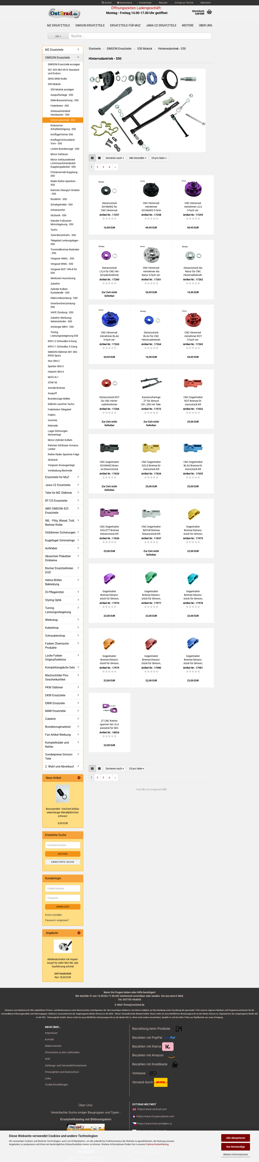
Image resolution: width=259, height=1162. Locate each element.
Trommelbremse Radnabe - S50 (65, 251)
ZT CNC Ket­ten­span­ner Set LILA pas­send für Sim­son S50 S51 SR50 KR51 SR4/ (109, 724)
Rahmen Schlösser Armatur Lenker (63, 447)
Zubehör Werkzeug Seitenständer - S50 (61, 319)
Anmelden (62, 907)
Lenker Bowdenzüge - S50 (65, 148)
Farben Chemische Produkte (57, 645)
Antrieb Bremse (56, 387)
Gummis (52, 420)
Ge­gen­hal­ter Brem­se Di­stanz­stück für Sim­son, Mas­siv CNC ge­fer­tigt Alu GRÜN (151, 595)
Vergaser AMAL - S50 (62, 258)
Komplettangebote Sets (60, 667)
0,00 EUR (63, 823)
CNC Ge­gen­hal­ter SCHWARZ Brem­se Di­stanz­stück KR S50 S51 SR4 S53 (109, 465)
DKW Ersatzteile (55, 695)
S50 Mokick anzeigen (62, 89)
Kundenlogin (144, 2)
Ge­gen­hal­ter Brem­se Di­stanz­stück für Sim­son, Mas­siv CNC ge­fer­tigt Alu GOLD (109, 660)
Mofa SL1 (53, 377)
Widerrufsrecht (53, 1045)
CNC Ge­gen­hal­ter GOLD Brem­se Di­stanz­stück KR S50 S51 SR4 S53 (151, 465)
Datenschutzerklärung (157, 1144)
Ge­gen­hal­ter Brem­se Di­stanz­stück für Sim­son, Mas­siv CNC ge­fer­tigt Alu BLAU (193, 660)
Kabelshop (52, 627)
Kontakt (49, 1039)
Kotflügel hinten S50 (62, 134)
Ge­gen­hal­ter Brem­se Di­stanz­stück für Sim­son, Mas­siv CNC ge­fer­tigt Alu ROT (151, 660)
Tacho (54, 229)
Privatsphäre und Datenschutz (62, 1072)
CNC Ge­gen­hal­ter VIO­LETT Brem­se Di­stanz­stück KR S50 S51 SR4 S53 (109, 530)
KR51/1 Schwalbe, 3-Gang (62, 346)
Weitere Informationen (235, 1154)
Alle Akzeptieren (235, 1137)
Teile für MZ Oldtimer (58, 492)
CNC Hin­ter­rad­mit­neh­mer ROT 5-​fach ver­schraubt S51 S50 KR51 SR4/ (193, 336)
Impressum (51, 1033)
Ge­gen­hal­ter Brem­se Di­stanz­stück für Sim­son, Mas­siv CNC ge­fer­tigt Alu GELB (193, 530)
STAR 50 (52, 382)
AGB (47, 1058)
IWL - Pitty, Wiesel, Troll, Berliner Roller (60, 522)
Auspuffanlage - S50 (62, 94)
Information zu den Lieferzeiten (62, 1052)
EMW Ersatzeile (55, 703)
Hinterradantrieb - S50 (63, 120)
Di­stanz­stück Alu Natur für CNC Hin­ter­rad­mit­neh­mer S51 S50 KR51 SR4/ (193, 271)
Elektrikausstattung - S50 (65, 100)
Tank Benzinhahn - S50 (63, 235)
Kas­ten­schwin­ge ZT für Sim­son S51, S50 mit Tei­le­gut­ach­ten (151, 401)
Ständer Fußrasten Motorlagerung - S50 (62, 222)
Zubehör (55, 283)
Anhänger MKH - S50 (62, 326)
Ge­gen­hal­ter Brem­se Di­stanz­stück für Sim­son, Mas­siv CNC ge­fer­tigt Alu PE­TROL (193, 595)
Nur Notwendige (235, 1146)
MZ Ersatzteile (58, 25)
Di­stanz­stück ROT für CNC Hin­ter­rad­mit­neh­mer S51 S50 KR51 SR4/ (109, 401)
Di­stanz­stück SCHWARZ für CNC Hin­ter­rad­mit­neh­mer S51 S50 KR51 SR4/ (109, 207)
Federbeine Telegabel (59, 409)
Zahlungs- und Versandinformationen (66, 1065)
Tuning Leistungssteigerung (58, 610)
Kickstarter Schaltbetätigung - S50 (63, 127)
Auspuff (52, 393)
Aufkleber (51, 548)
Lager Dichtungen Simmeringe (58, 433)
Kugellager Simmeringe (60, 540)
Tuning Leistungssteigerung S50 (64, 334)
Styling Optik (53, 600)
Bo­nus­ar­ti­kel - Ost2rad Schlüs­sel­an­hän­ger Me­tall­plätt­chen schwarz (62, 812)
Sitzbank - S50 (58, 215)
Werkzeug (51, 620)
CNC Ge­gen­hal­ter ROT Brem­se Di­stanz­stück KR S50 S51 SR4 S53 (193, 401)
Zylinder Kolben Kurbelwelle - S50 (60, 291)
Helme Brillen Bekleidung (53, 582)
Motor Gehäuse (59, 154)
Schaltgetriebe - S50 (62, 204)
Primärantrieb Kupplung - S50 (65, 174)
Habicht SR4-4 (56, 371)
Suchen (107, 2)
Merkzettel (204, 2)
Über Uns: (85, 1105)
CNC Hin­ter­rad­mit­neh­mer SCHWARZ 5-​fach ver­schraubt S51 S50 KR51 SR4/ (151, 207)
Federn (52, 414)
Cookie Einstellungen (56, 1084)
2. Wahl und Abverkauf (59, 766)
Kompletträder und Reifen (57, 744)
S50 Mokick (54, 84)
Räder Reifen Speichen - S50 (64, 183)
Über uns (205, 25)
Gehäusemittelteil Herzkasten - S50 (60, 113)
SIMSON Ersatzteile (90, 25)
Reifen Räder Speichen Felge (63, 454)
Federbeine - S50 (60, 105)
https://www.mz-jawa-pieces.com (155, 1116)
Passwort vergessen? (57, 920)
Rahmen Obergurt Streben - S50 (65, 192)
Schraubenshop (55, 635)
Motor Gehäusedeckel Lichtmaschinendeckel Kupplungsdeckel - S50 (63, 163)
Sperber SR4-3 (56, 366)
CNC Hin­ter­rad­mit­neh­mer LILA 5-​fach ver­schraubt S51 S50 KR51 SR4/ (193, 207)
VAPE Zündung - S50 (62, 312)
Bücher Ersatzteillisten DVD (59, 570)
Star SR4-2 (54, 360)
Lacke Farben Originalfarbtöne (55, 657)
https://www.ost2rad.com (152, 1109)
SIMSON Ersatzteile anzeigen (64, 64)
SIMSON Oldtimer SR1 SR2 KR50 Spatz (62, 353)
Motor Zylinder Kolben (60, 440)
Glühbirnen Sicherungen (60, 532)
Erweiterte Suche (62, 862)
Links (48, 1078)
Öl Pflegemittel (54, 592)
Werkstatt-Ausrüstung (63, 278)
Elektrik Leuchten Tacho (61, 404)
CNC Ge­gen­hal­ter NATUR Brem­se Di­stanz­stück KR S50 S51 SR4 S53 (151, 530)
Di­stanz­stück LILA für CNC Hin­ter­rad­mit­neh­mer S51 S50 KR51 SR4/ (109, 271)
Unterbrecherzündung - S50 (63, 305)
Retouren (162, 2)
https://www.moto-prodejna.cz (154, 1123)
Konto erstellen (53, 914)
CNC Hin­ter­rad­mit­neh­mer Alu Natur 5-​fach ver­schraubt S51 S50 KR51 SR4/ (151, 271)
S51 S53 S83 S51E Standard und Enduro (63, 71)
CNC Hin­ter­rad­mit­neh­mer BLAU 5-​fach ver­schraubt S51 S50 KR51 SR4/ (109, 336)
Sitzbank (53, 459)
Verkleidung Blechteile (60, 470)
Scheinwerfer (58, 209)
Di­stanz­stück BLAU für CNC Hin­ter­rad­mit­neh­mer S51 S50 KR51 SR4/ (151, 336)
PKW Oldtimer (54, 687)
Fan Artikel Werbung (58, 734)
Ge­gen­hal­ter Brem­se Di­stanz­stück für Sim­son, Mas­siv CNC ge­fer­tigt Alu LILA (109, 595)
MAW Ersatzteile (55, 711)
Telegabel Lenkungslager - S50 (65, 242)
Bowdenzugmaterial (58, 726)
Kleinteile (53, 425)
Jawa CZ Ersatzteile (161, 25)
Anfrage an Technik (183, 2)
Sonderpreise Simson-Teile (59, 756)
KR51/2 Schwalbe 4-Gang (62, 341)
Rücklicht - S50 (59, 199)
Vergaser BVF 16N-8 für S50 (64, 271)
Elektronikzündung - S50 (64, 298)
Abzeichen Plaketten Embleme (58, 558)
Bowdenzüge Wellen (59, 398)
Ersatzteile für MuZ (125, 25)
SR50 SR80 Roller (57, 78)
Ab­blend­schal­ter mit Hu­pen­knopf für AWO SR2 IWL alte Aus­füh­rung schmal (62, 963)
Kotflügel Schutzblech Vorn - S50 (63, 141)
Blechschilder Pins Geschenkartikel (56, 677)
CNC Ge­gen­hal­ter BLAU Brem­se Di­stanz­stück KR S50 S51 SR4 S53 (193, 465)
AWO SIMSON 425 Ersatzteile (56, 510)
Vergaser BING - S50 (62, 263)
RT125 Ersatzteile (56, 500)
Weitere (188, 25)
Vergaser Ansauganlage (61, 465)
